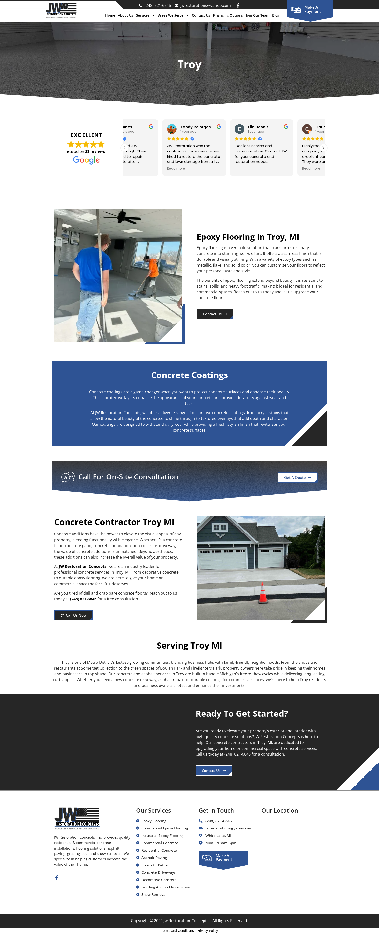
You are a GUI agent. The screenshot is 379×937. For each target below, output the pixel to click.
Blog (275, 15)
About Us (125, 15)
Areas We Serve (173, 15)
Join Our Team (257, 15)
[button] (323, 147)
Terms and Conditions (177, 931)
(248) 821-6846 (83, 599)
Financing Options (228, 15)
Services (145, 15)
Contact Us (201, 15)
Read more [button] (138, 168)
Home (110, 15)
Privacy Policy (207, 931)
